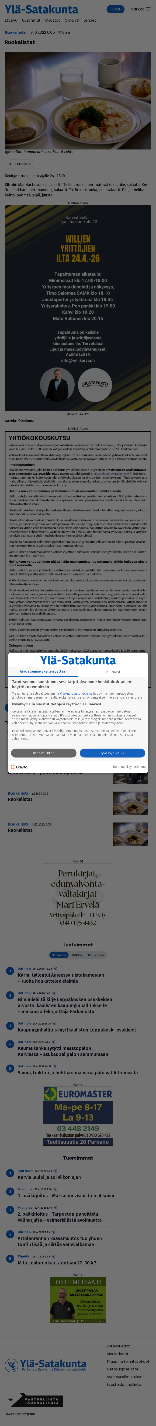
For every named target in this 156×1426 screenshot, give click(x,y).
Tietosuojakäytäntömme (129, 767)
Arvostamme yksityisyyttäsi (43, 671)
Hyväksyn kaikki (112, 753)
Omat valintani (43, 753)
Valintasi (113, 672)
